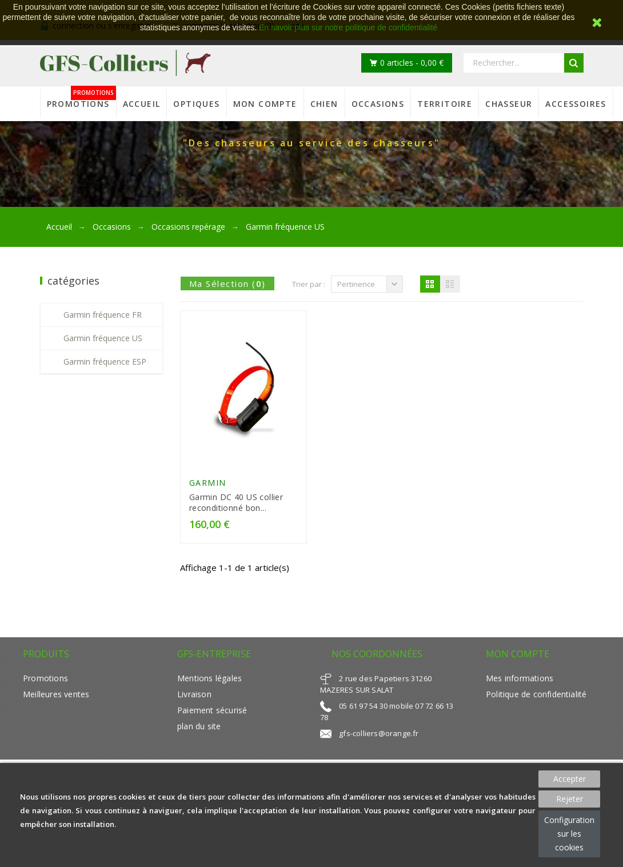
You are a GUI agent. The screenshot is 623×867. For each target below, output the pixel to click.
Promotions (45, 678)
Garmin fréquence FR (102, 314)
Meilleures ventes (56, 694)
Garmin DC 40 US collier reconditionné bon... (236, 502)
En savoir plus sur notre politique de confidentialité (348, 27)
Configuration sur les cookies (569, 833)
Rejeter (569, 798)
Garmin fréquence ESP (104, 361)
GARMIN (207, 482)
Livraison (194, 694)
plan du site (199, 726)
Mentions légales (209, 678)
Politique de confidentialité (536, 694)
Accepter (569, 778)
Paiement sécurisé (212, 710)
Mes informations (519, 678)
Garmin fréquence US (102, 338)
